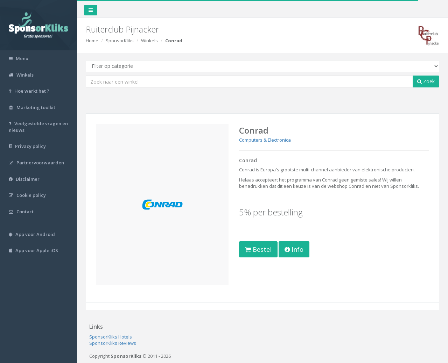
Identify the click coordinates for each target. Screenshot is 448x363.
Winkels (149, 40)
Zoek (426, 81)
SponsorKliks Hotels (110, 337)
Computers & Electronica (265, 140)
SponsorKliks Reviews (112, 343)
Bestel (258, 249)
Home (92, 40)
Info (294, 249)
